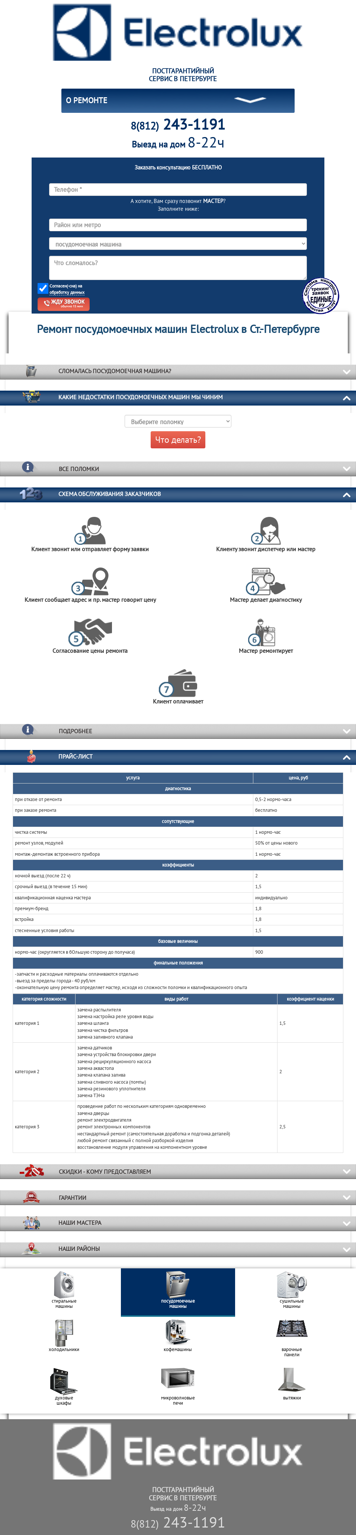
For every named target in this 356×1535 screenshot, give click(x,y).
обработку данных (66, 292)
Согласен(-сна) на (66, 289)
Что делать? (178, 439)
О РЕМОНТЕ (86, 100)
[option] (64, 1292)
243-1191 (178, 1522)
